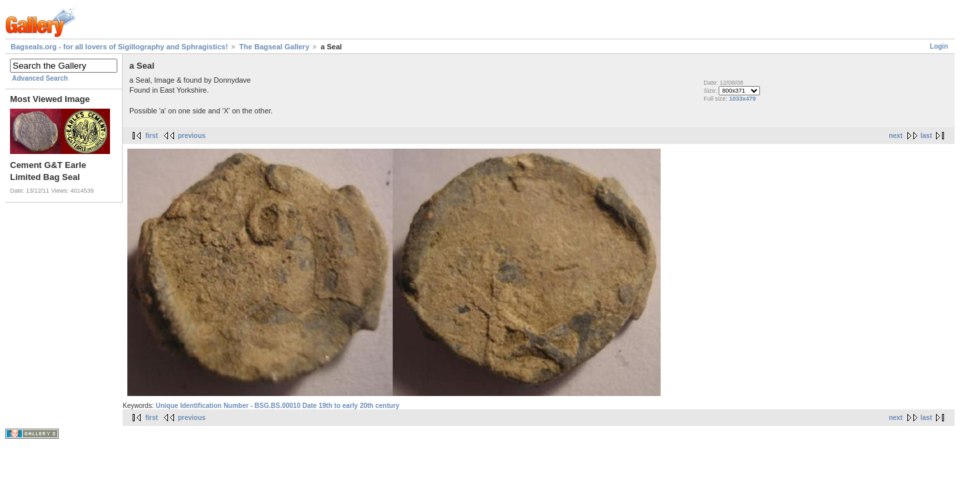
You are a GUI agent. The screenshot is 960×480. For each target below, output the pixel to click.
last (926, 135)
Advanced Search (40, 78)
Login (939, 46)
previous (192, 135)
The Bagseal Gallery (274, 47)
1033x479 (742, 98)
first (151, 135)
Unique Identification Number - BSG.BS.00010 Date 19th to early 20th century (277, 405)
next (896, 135)
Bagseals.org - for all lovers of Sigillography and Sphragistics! (119, 47)
